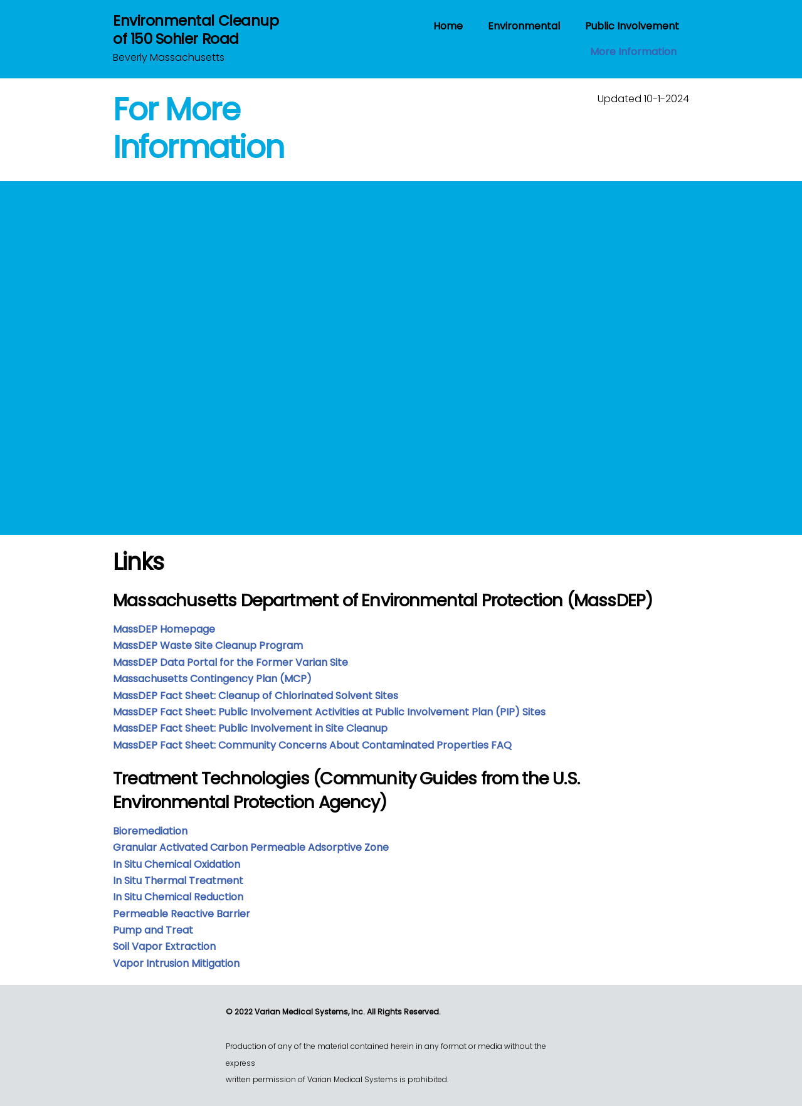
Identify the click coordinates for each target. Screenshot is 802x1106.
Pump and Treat (153, 930)
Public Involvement (632, 26)
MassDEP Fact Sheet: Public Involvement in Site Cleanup (250, 728)
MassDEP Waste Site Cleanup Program (208, 645)
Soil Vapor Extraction (164, 946)
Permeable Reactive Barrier (181, 914)
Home (448, 26)
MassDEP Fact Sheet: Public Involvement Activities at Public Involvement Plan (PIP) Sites (329, 712)
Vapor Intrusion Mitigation (176, 963)
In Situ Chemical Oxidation (176, 864)
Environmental (524, 26)
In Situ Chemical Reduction (178, 897)
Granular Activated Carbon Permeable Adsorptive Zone (251, 847)
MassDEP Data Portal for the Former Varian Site (230, 662)
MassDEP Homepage (164, 629)
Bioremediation (150, 831)
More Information (633, 52)
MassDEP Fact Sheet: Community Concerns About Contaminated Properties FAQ (312, 745)
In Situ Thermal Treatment (178, 880)
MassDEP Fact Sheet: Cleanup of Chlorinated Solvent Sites (255, 695)
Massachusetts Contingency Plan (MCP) (212, 679)
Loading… (252, 350)
